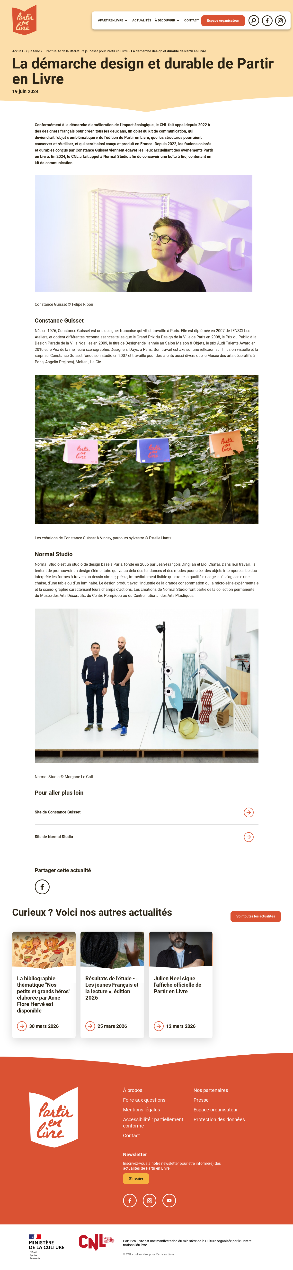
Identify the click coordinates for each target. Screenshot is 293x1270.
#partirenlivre (110, 20)
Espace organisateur (223, 20)
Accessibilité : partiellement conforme (153, 1123)
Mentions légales (141, 1110)
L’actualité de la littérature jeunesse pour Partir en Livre (87, 51)
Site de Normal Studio (54, 836)
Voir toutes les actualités (255, 916)
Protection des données (219, 1119)
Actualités (141, 20)
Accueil (17, 51)
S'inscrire (136, 1178)
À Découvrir (165, 20)
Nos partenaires (211, 1090)
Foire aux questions (144, 1100)
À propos (132, 1090)
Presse (201, 1100)
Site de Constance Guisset (57, 812)
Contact (191, 20)
